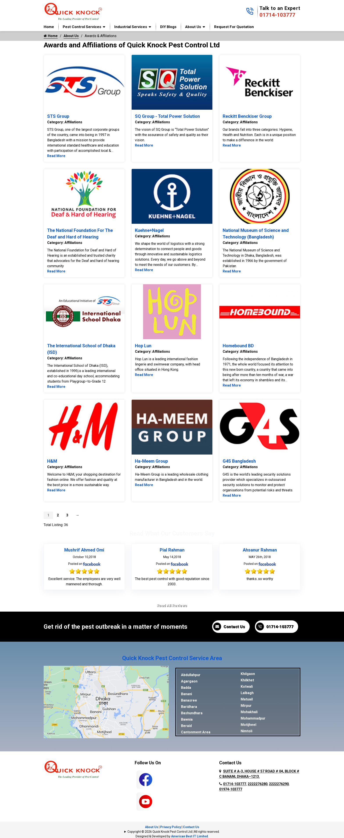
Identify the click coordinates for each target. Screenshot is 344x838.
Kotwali (247, 686)
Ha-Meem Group (151, 461)
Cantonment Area (195, 732)
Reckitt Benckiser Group (247, 116)
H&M (52, 461)
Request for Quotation (234, 27)
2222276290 (279, 784)
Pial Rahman (172, 550)
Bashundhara (191, 713)
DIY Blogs (168, 27)
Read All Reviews (172, 605)
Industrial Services (130, 27)
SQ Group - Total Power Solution (167, 116)
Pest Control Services (82, 27)
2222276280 (257, 784)
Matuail (247, 699)
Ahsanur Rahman (260, 550)
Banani (186, 694)
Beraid (186, 726)
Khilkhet (247, 680)
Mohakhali (249, 712)
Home (49, 27)
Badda (186, 688)
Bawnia (187, 719)
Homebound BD (238, 345)
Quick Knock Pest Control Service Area (172, 658)
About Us (193, 27)
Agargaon (189, 681)
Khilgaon (248, 674)
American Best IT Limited (189, 836)
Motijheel (248, 725)
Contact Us (229, 626)
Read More (56, 156)
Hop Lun (143, 345)
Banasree (189, 700)
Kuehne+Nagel (149, 230)
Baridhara (189, 707)
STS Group (58, 116)
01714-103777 (277, 15)
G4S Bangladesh (239, 461)
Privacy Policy (170, 827)
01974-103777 (230, 789)
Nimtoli (246, 731)
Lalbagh (247, 693)
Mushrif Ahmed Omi (84, 550)
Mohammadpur (253, 718)
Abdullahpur (191, 675)
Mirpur (246, 706)
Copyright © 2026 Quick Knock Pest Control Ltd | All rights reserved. (173, 831)
